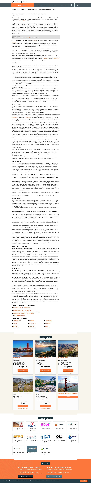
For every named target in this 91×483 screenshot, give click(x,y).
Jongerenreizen (48, 320)
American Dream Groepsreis (41, 393)
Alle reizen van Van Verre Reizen (45, 373)
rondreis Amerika (26, 37)
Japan (47, 58)
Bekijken (68, 396)
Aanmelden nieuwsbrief (25, 476)
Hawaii (16, 17)
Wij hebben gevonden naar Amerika (67, 393)
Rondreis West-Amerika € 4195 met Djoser (22, 310)
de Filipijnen (56, 58)
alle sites (25, 1)
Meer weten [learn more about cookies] (56, 480)
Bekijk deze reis (22, 370)
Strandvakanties (32, 323)
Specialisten (47, 328)
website (20, 429)
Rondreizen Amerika (17, 320)
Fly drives (15, 326)
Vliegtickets (31, 320)
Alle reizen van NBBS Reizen (22, 373)
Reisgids (22, 9)
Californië (27, 117)
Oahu (30, 42)
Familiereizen (32, 325)
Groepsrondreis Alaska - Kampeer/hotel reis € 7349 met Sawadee (26, 312)
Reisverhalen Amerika (31, 9)
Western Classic (16, 357)
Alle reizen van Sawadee (23, 408)
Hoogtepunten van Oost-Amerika (42, 357)
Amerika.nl (15, 9)
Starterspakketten (48, 322)
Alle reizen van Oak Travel (45, 408)
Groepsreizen (16, 325)
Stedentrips (31, 326)
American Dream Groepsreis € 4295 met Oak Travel (23, 313)
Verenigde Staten (22, 20)
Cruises (46, 325)
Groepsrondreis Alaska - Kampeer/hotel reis (22, 393)
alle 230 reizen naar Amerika (19, 315)
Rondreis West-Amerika (63, 357)
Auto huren (31, 322)
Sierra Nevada (14, 117)
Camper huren (16, 322)
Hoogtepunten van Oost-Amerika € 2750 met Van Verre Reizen (26, 309)
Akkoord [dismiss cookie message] (84, 480)
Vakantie (15, 323)
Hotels (46, 326)
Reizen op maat (16, 328)
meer (16, 429)
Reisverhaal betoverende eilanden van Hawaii (46, 9)
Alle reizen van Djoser (68, 373)
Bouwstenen (47, 323)
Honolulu (14, 42)
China (45, 58)
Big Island (35, 40)
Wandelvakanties (32, 328)
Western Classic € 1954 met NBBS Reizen (21, 307)
